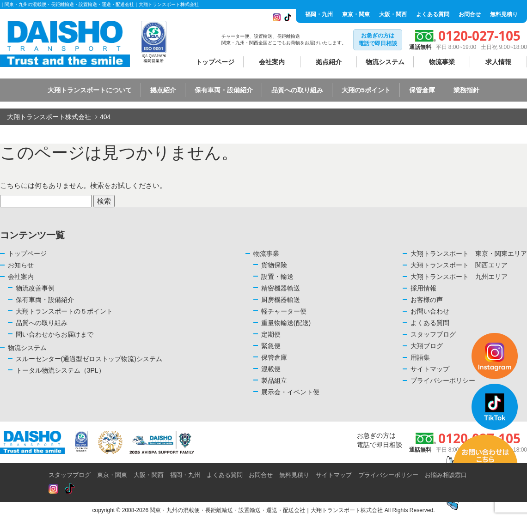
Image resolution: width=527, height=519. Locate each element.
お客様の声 (427, 299)
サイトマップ (334, 474)
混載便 (271, 369)
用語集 (420, 357)
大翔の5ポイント (366, 90)
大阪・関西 (393, 14)
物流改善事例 (35, 288)
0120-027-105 (479, 35)
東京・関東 (356, 14)
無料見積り (504, 14)
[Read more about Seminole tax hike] (53, 489)
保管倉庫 (422, 90)
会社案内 (272, 62)
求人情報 (498, 62)
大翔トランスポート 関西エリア (459, 265)
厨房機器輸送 (280, 299)
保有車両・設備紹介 (224, 90)
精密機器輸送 (280, 288)
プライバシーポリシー (388, 474)
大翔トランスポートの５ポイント (64, 311)
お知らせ (21, 265)
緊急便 (271, 346)
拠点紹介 (329, 62)
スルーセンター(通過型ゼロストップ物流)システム (89, 358)
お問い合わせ (430, 311)
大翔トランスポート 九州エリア (459, 276)
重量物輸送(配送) (286, 322)
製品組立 (274, 380)
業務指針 (466, 90)
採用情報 (423, 288)
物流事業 (442, 62)
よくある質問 (432, 14)
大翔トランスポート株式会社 (49, 117)
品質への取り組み (297, 90)
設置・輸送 (277, 276)
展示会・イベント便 (290, 392)
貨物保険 (274, 265)
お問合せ (470, 14)
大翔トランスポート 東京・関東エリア (469, 253)
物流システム (385, 62)
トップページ (215, 62)
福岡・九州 (319, 14)
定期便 (271, 334)
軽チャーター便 (283, 311)
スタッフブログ (70, 474)
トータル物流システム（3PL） (60, 370)
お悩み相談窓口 (446, 474)
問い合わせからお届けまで (54, 334)
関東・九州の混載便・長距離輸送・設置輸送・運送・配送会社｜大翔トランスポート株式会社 (266, 510)
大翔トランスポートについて (90, 90)
